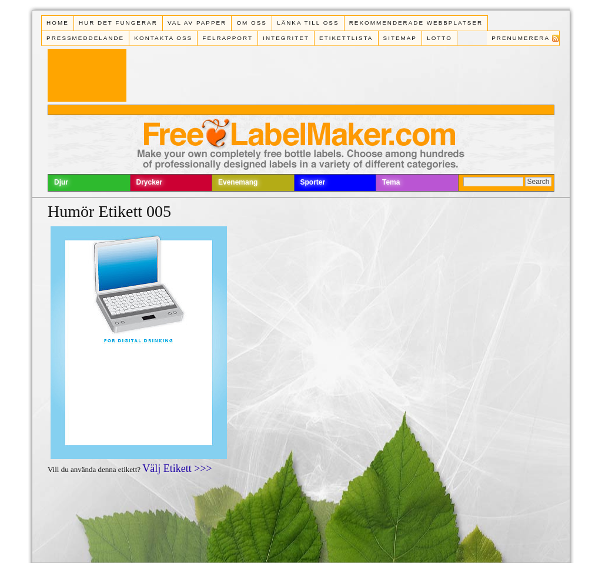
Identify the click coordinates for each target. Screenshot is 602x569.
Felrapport (227, 38)
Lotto (439, 38)
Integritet (286, 38)
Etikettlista (346, 38)
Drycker (149, 182)
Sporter (313, 182)
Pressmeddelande (85, 38)
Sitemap (400, 38)
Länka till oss (308, 22)
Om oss (251, 22)
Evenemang (237, 182)
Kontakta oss (163, 38)
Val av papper (197, 22)
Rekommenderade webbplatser (416, 22)
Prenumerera (520, 38)
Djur (61, 182)
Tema (391, 182)
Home (57, 22)
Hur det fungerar (118, 22)
